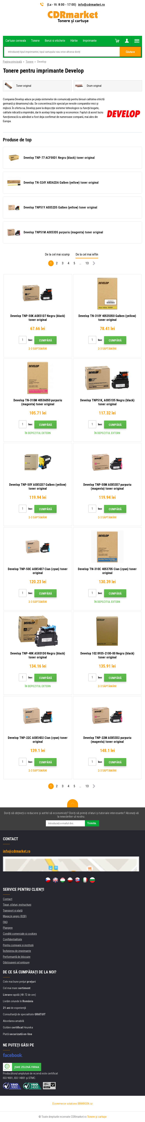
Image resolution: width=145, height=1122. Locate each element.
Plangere (8, 928)
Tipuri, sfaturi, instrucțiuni (17, 904)
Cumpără (45, 340)
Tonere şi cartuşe (97, 1116)
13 (87, 263)
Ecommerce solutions (64, 1103)
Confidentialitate (12, 939)
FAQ (5, 922)
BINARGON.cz (85, 1103)
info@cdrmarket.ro (91, 4)
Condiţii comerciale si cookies (20, 933)
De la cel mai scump (57, 254)
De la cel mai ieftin (87, 254)
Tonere (29, 61)
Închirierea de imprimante (17, 951)
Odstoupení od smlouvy (16, 962)
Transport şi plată (12, 910)
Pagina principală (12, 61)
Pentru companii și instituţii (18, 945)
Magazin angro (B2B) (15, 916)
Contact (7, 899)
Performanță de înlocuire (16, 957)
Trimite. (92, 823)
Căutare (130, 51)
